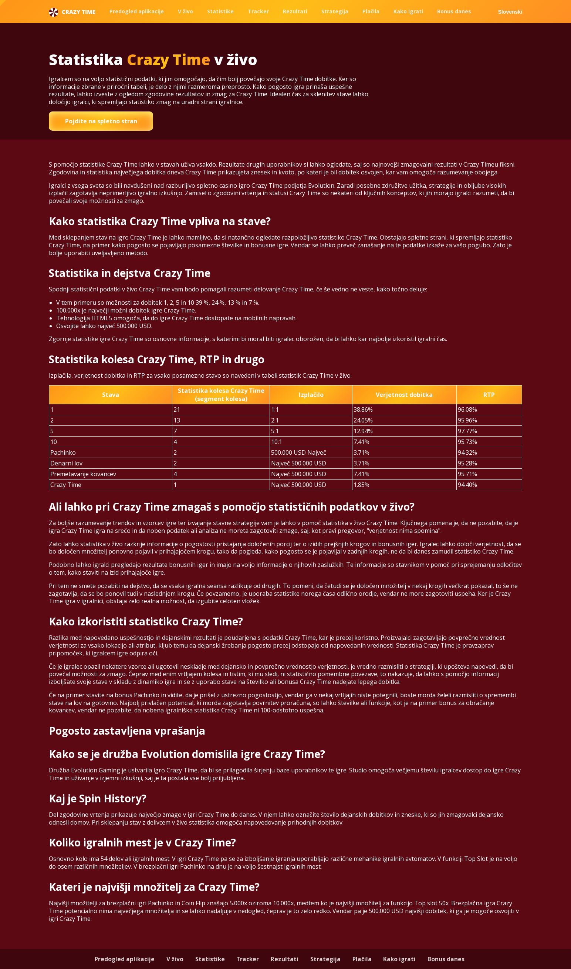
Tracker (258, 11)
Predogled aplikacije (136, 11)
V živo (185, 11)
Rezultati (295, 11)
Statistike (220, 11)
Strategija (334, 11)
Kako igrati (408, 11)
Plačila (370, 11)
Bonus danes (454, 11)
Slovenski (510, 12)
